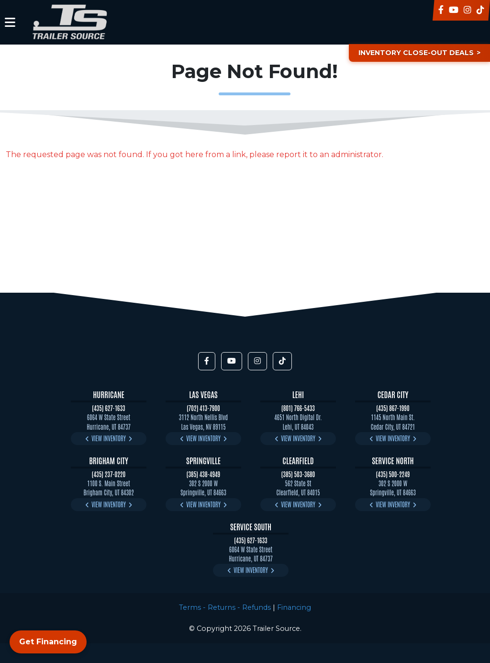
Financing (294, 607)
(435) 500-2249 (393, 474)
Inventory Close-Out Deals (415, 52)
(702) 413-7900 (203, 408)
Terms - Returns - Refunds (225, 607)
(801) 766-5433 (298, 408)
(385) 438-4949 (203, 474)
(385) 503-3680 (298, 474)
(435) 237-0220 (108, 474)
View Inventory (108, 438)
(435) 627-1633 (108, 408)
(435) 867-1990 (392, 408)
